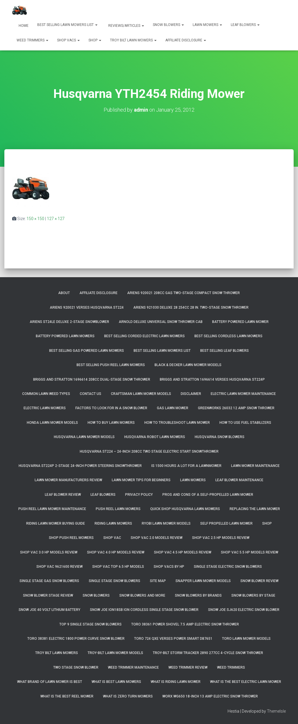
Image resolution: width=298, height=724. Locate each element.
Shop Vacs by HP (169, 566)
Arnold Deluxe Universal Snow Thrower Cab (161, 321)
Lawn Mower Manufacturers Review (68, 480)
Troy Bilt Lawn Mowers (133, 40)
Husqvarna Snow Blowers (219, 437)
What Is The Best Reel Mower (66, 696)
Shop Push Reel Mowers (71, 537)
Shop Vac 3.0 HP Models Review (48, 552)
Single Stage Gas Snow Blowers (49, 581)
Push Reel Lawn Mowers (118, 509)
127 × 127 (56, 218)
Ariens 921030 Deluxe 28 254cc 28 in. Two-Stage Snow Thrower (191, 307)
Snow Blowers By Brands (198, 595)
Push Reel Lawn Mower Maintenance (52, 509)
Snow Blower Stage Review (48, 595)
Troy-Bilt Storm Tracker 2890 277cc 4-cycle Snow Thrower (208, 653)
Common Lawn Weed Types (46, 393)
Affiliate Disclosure (185, 40)
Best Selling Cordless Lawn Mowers (228, 336)
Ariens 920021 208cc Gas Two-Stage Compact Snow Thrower (183, 293)
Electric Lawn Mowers (45, 408)
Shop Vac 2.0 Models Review (156, 537)
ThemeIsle (276, 711)
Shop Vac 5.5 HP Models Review (249, 552)
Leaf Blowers (245, 25)
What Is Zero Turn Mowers (128, 696)
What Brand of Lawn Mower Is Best (49, 682)
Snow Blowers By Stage (253, 595)
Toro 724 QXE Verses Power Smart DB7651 (173, 638)
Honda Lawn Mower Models (52, 422)
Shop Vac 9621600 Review (59, 566)
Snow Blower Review (259, 581)
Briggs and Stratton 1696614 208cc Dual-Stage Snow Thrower (91, 379)
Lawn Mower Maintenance (255, 465)
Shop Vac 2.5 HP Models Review (220, 537)
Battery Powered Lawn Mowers (65, 336)
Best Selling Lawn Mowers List (67, 25)
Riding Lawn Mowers (113, 523)
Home (23, 26)
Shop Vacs (68, 40)
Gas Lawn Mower (172, 408)
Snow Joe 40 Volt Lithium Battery (49, 610)
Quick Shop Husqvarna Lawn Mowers (185, 509)
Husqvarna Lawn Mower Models (84, 437)
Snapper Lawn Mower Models (203, 581)
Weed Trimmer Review (187, 667)
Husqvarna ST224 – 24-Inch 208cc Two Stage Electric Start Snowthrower (149, 451)
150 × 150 (35, 218)
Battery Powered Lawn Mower (240, 321)
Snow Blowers (168, 25)
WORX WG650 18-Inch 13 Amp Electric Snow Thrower (210, 696)
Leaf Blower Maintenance (239, 480)
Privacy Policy (139, 494)
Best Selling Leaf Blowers (224, 350)
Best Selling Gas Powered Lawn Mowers (86, 350)
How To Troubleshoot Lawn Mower (177, 422)
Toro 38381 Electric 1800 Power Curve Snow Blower (76, 638)
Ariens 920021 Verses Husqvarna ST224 (87, 307)
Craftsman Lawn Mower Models (141, 393)
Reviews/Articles (125, 26)
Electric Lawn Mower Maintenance (243, 393)
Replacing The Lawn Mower (255, 509)
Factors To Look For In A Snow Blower (111, 408)
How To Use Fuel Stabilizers (245, 422)
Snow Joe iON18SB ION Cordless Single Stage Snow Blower (144, 610)
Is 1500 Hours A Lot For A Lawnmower (186, 465)
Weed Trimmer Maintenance (133, 667)
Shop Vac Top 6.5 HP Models (118, 566)
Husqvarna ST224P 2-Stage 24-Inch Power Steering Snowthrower (80, 465)
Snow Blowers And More (142, 595)
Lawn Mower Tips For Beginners (141, 480)
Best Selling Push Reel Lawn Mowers (111, 365)
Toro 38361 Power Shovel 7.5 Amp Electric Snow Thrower (185, 624)
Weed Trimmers (32, 40)
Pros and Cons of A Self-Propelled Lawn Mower (207, 494)
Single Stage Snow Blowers (114, 581)
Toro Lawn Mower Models (246, 638)
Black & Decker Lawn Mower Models (188, 365)
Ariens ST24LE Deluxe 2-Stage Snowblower (69, 321)
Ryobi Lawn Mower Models (166, 523)
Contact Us (90, 393)
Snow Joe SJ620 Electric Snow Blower (243, 610)
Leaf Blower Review (63, 494)
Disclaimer (191, 393)
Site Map (158, 581)
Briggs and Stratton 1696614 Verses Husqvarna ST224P (212, 379)
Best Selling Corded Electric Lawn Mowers (144, 336)
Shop (94, 40)
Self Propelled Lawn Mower (226, 523)
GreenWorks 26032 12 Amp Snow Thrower (236, 408)
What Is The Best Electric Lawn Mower (245, 682)
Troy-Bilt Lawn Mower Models (115, 653)
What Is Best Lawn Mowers (116, 682)
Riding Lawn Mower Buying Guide (55, 523)
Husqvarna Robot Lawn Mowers (154, 437)
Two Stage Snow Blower (75, 667)
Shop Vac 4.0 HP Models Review (115, 552)
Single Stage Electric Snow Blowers (228, 566)
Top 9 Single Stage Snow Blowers (90, 624)
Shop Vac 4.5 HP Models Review (182, 552)
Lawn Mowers (207, 25)
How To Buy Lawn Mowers (111, 422)
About (64, 293)
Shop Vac (112, 537)
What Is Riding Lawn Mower (176, 682)
